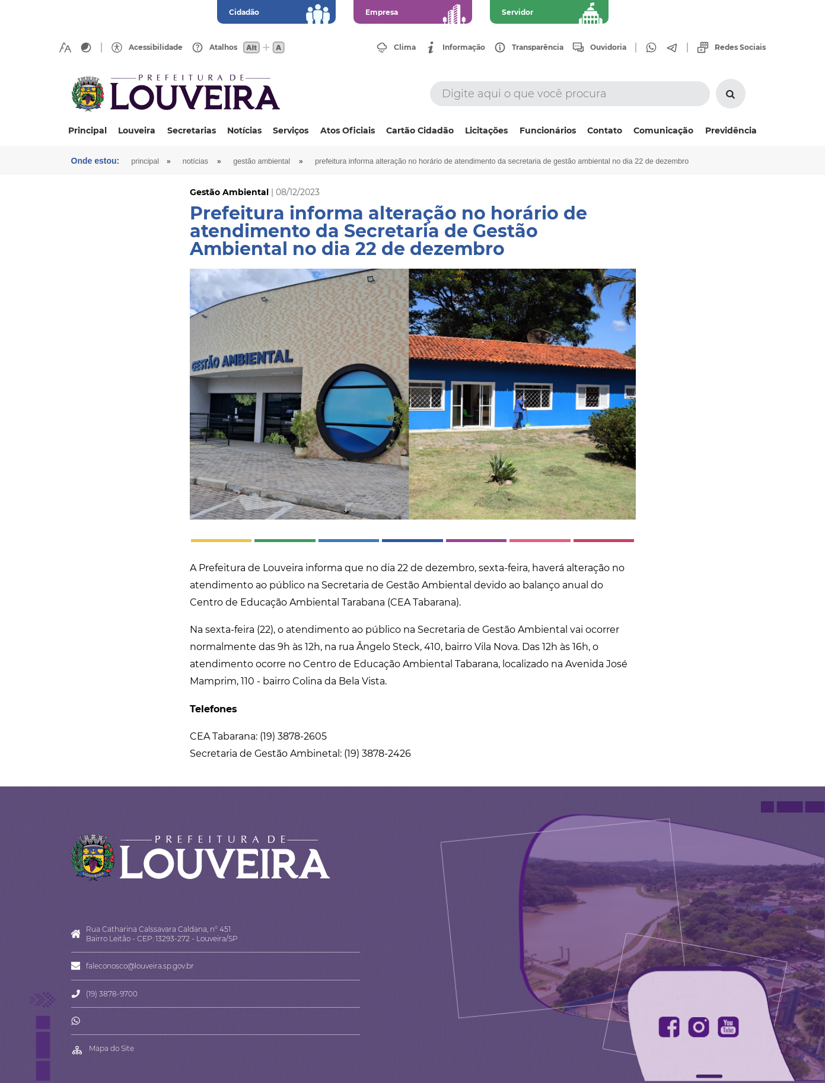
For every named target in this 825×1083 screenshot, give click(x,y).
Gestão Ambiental (261, 161)
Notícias (244, 130)
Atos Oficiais (347, 130)
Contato (604, 130)
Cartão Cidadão (420, 130)
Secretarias (191, 130)
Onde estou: (95, 160)
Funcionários (548, 130)
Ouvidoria (608, 47)
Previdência (731, 130)
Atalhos (223, 47)
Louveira (136, 130)
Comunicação (663, 130)
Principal (87, 130)
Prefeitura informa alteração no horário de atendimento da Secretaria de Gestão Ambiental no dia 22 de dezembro (502, 161)
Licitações (486, 130)
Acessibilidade (156, 47)
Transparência (537, 47)
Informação (463, 47)
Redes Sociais (740, 47)
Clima (405, 47)
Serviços (290, 130)
